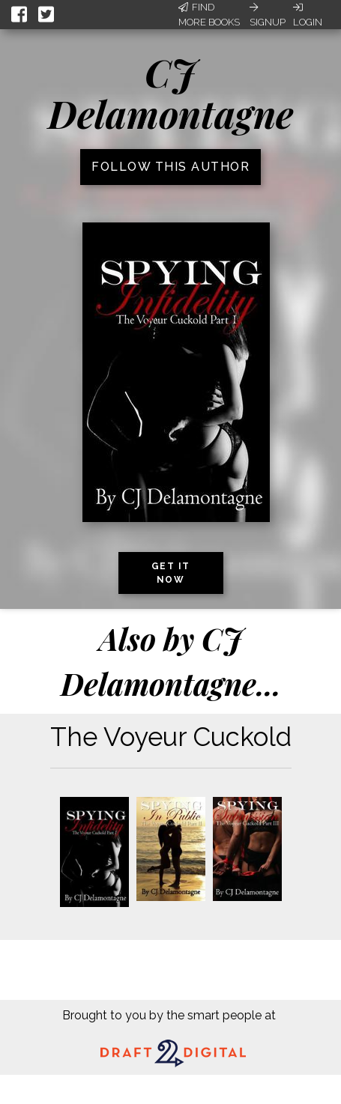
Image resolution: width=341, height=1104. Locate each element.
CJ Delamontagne (170, 93)
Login (307, 15)
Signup (268, 15)
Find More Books (209, 14)
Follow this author (170, 167)
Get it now (170, 573)
